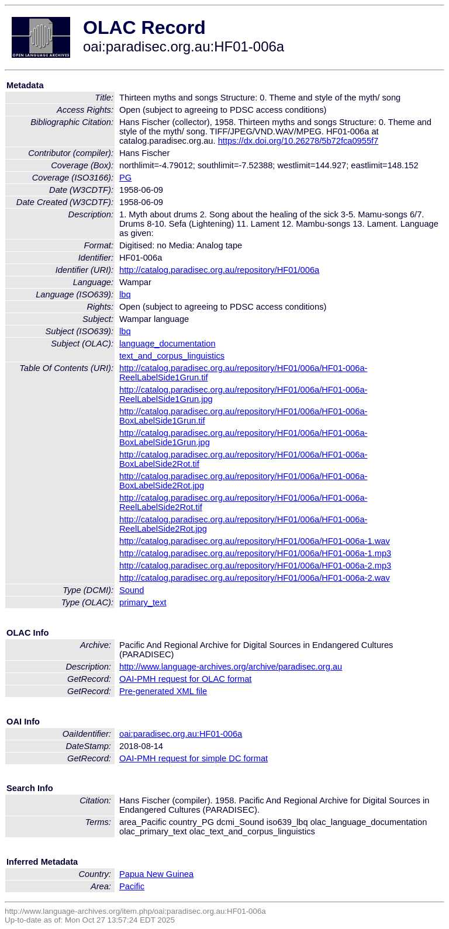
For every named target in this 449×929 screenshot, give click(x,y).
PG (125, 177)
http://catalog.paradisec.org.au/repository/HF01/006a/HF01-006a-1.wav (254, 541)
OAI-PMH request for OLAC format (185, 679)
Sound (131, 590)
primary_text (143, 602)
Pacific (131, 886)
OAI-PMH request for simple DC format (193, 758)
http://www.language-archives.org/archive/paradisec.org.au (230, 666)
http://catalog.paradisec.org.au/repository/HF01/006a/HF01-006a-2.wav (254, 578)
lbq (125, 294)
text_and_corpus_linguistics (171, 355)
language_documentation (167, 343)
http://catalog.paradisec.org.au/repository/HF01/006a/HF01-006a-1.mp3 (255, 553)
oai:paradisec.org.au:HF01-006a (180, 734)
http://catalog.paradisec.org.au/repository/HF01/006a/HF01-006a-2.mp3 (255, 565)
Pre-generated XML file (163, 691)
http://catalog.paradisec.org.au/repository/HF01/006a (219, 270)
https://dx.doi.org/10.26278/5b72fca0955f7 (298, 140)
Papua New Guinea (156, 874)
